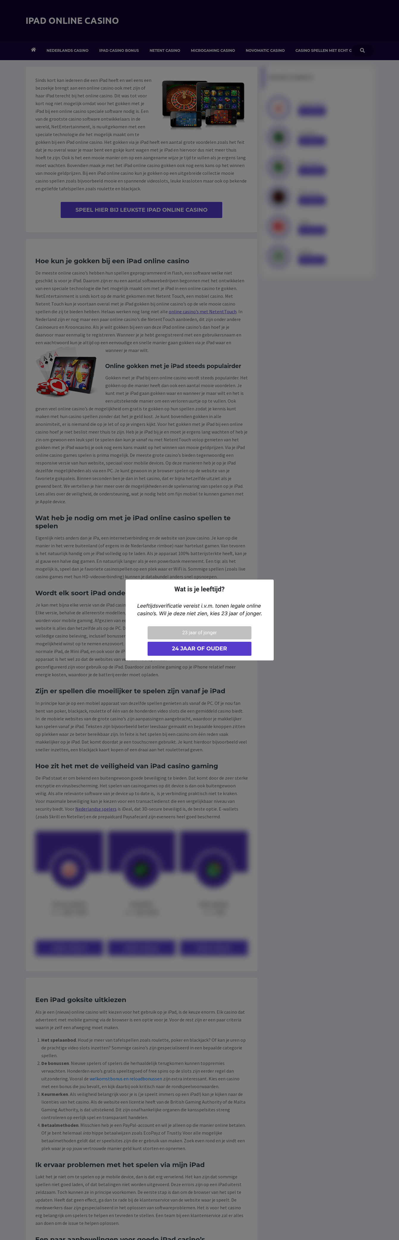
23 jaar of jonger (199, 632)
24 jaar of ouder (199, 648)
